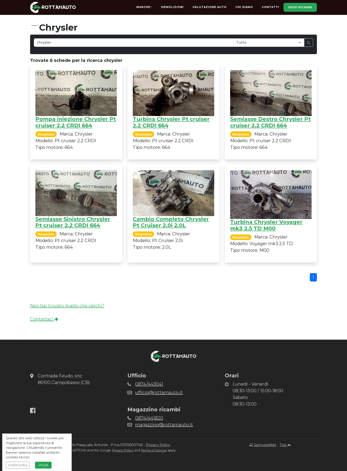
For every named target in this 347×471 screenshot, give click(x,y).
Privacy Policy (158, 445)
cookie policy (18, 465)
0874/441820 (149, 418)
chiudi (43, 465)
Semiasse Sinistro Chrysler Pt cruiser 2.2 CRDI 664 (72, 222)
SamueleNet (265, 445)
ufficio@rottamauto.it (159, 392)
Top (285, 445)
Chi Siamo (244, 7)
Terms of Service (154, 450)
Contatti (270, 7)
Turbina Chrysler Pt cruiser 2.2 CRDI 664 (171, 122)
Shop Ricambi (300, 7)
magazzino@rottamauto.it (164, 424)
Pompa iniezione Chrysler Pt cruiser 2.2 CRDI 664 (75, 122)
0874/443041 (149, 384)
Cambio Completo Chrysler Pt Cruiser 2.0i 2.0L (171, 222)
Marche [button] (143, 7)
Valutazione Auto (210, 7)
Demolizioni (172, 7)
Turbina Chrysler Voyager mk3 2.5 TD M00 (266, 225)
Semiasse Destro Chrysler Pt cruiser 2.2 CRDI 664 (270, 122)
